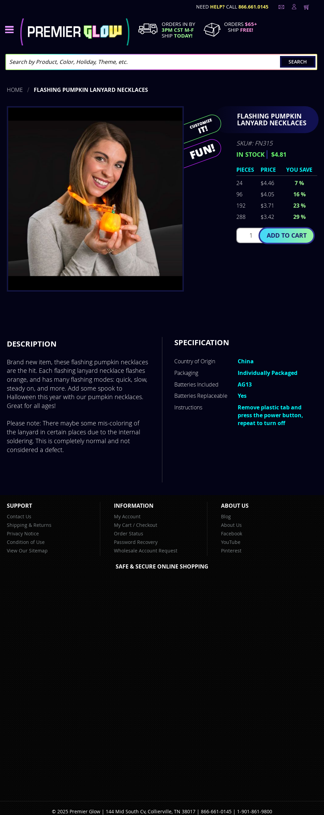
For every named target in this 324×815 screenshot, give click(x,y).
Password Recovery (136, 542)
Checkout (146, 525)
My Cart (123, 525)
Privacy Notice (23, 533)
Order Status (128, 533)
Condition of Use (26, 542)
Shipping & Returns (29, 525)
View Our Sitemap (27, 550)
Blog (226, 516)
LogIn (293, 7)
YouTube (230, 542)
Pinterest (231, 550)
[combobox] (161, 62)
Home (15, 90)
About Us (231, 525)
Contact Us (19, 516)
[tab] (32, 344)
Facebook (231, 533)
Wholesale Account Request (145, 550)
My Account (127, 516)
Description (32, 343)
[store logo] (74, 31)
